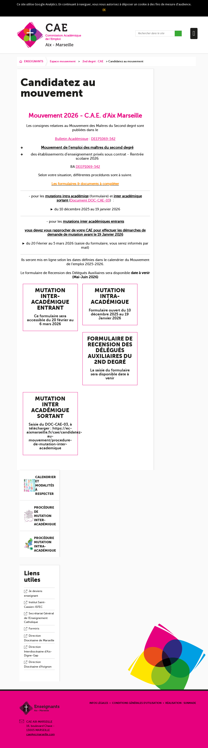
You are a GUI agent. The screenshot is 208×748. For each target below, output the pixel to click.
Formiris (34, 628)
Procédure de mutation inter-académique (45, 516)
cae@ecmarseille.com (40, 734)
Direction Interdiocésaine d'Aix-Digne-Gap (38, 651)
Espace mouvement (63, 61)
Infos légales (98, 703)
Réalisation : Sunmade (180, 703)
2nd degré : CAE (92, 61)
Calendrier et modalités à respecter (45, 485)
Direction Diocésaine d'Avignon (37, 664)
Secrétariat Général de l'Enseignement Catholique (39, 618)
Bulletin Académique (71, 139)
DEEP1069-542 (103, 139)
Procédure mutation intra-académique (45, 544)
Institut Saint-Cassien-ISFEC (35, 605)
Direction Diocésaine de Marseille (39, 638)
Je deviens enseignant (33, 593)
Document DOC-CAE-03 (90, 200)
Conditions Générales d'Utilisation (136, 703)
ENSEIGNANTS (33, 61)
